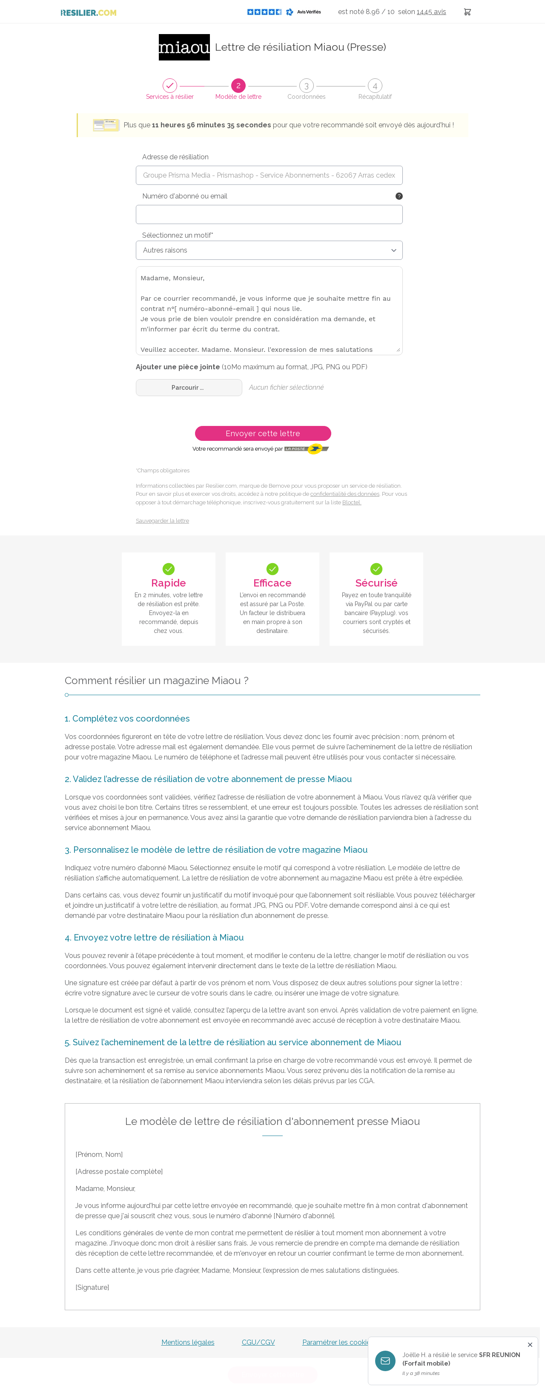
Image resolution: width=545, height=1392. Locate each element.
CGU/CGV (258, 1342)
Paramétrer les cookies (338, 1342)
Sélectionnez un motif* (177, 235)
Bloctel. (351, 502)
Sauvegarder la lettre (162, 521)
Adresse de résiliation (175, 157)
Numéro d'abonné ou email (184, 196)
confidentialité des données (344, 494)
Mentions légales (188, 1342)
